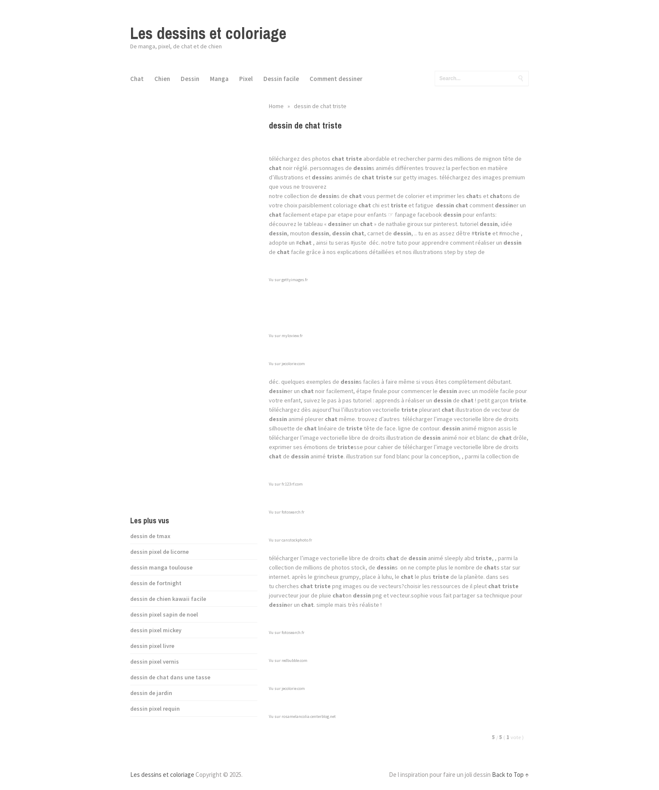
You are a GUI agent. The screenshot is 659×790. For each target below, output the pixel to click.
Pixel (246, 79)
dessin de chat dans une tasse (170, 677)
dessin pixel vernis (154, 661)
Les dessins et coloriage (208, 33)
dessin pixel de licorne (159, 552)
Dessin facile (281, 79)
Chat (137, 79)
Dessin (190, 79)
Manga (219, 79)
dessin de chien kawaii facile (168, 599)
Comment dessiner (336, 79)
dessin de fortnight (156, 583)
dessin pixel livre (152, 646)
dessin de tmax (150, 536)
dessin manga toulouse (161, 567)
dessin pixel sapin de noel (164, 614)
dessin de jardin (151, 693)
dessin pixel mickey (156, 630)
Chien (162, 79)
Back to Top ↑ (510, 774)
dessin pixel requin (155, 708)
